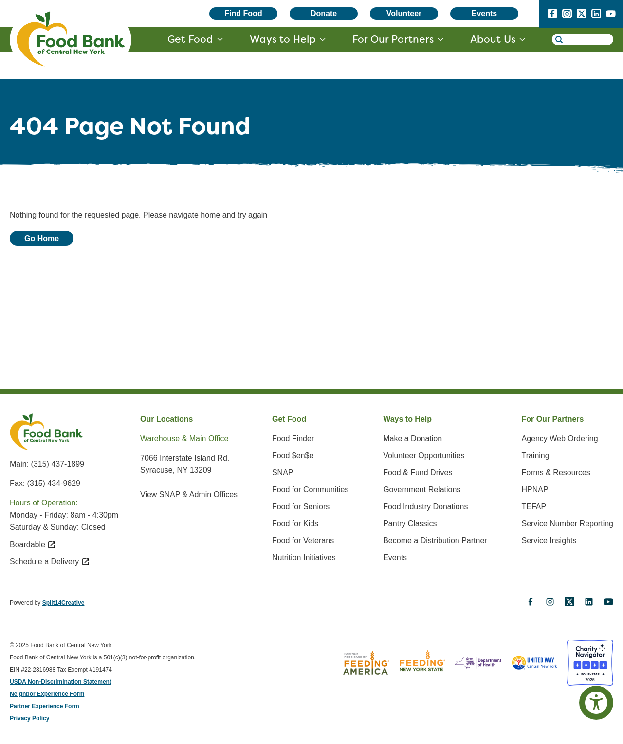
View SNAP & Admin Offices (189, 494)
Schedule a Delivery (50, 561)
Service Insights (548, 540)
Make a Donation (412, 438)
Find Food (243, 13)
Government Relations (421, 489)
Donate (324, 13)
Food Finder (293, 438)
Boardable (33, 544)
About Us (492, 39)
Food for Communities (310, 489)
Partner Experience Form (44, 706)
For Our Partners (393, 39)
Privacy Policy (29, 718)
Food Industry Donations (425, 506)
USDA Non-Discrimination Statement (60, 681)
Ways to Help (283, 39)
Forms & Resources (555, 472)
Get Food (190, 39)
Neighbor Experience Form (47, 694)
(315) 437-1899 (57, 464)
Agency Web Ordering (559, 438)
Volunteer (404, 13)
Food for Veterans (303, 540)
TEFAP (533, 506)
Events (484, 13)
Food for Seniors (301, 506)
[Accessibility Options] (596, 703)
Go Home (41, 238)
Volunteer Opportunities (423, 455)
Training (535, 455)
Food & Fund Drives (417, 472)
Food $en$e (292, 455)
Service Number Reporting (567, 523)
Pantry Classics (410, 523)
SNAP (282, 472)
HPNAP (534, 489)
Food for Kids (295, 523)
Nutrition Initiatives (304, 558)
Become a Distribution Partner (435, 540)
